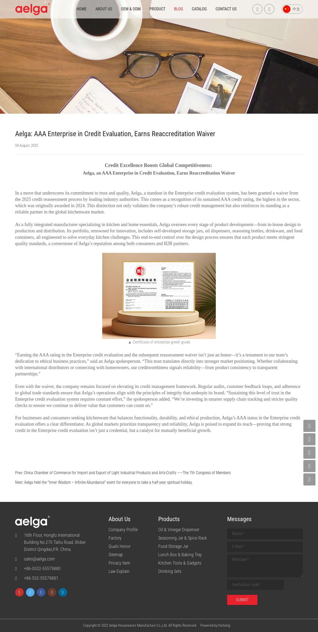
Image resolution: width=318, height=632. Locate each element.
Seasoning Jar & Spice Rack (182, 538)
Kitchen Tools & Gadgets (179, 563)
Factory (115, 538)
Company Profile (123, 529)
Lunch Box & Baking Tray (180, 554)
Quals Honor (119, 546)
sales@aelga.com (39, 559)
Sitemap (116, 554)
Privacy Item (119, 563)
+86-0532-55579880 (42, 568)
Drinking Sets (169, 571)
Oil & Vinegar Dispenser (178, 529)
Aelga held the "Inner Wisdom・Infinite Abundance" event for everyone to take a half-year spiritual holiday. (108, 482)
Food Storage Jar (173, 546)
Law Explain (119, 571)
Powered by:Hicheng (215, 625)
